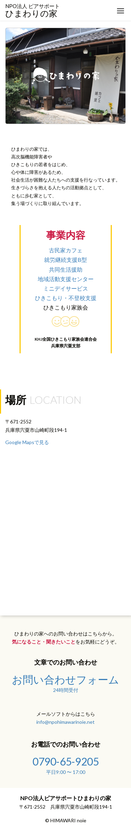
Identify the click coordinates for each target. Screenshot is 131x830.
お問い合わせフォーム (65, 682)
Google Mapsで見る (27, 442)
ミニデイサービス (65, 288)
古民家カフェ (65, 250)
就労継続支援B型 (65, 259)
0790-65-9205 (65, 764)
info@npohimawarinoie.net (65, 722)
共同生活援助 (65, 269)
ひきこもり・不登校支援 (65, 297)
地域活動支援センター (66, 278)
